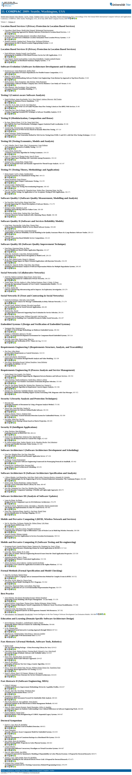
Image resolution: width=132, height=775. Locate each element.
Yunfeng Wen (26, 213)
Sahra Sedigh (15, 752)
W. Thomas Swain (23, 156)
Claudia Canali (9, 305)
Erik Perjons (22, 357)
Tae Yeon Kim (9, 202)
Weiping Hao (31, 385)
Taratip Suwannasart (23, 133)
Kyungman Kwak (10, 546)
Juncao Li (23, 334)
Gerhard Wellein (10, 603)
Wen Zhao (13, 523)
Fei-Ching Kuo (31, 105)
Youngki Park (9, 128)
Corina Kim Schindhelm (36, 59)
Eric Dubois (27, 374)
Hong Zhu (8, 254)
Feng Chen (8, 511)
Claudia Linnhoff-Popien (52, 59)
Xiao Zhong (35, 265)
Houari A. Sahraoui (28, 259)
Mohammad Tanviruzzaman (44, 30)
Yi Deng (55, 282)
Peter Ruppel (9, 59)
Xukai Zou (15, 419)
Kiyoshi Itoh (29, 614)
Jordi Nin (8, 277)
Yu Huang (20, 523)
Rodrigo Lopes (19, 316)
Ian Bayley (15, 254)
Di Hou (21, 265)
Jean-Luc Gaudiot (39, 634)
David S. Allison (10, 673)
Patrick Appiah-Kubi (51, 506)
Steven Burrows (10, 623)
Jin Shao (26, 248)
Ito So (33, 442)
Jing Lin (7, 752)
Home (3, 770)
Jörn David (8, 362)
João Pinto (30, 477)
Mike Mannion (9, 87)
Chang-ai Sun (9, 236)
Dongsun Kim (9, 465)
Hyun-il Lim (9, 437)
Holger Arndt (9, 483)
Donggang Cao (16, 488)
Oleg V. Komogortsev (30, 145)
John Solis (22, 300)
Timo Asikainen (31, 87)
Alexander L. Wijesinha (36, 506)
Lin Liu (47, 17)
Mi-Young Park (9, 529)
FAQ (27, 770)
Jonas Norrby (33, 702)
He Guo (28, 668)
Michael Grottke (10, 208)
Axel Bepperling (21, 477)
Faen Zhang (35, 213)
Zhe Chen (8, 351)
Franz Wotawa (21, 179)
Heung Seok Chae (29, 202)
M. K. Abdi (8, 259)
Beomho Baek (17, 657)
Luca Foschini (31, 53)
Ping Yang (36, 586)
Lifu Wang (45, 523)
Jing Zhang (14, 385)
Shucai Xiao (8, 408)
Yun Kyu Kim (18, 202)
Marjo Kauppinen (20, 82)
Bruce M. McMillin (21, 725)
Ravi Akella (8, 741)
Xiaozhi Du (8, 265)
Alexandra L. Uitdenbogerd (24, 623)
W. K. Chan (15, 105)
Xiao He (7, 691)
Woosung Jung (18, 128)
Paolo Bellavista (10, 53)
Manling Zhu (9, 311)
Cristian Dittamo (10, 746)
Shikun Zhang (36, 523)
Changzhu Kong (31, 190)
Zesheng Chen (26, 414)
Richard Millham (10, 712)
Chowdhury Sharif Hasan (13, 30)
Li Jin (6, 628)
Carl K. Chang (28, 17)
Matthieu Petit (19, 185)
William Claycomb (31, 316)
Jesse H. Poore (34, 156)
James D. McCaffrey (11, 662)
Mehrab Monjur (10, 36)
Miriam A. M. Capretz (36, 673)
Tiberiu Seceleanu (10, 563)
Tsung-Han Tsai (10, 110)
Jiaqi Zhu (8, 575)
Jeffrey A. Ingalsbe (45, 707)
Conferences (10, 770)
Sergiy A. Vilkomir (11, 156)
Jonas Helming (42, 362)
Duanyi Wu (17, 151)
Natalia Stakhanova (21, 380)
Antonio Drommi (20, 707)
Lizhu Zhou (25, 225)
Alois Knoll (52, 651)
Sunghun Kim (28, 174)
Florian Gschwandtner (20, 59)
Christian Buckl (32, 651)
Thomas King (31, 41)
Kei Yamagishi (19, 614)
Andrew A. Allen (25, 282)
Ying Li (18, 414)
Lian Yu (7, 190)
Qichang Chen (9, 162)
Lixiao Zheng (9, 151)
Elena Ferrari (28, 277)
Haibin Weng (17, 213)
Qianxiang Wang (51, 190)
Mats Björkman (20, 431)
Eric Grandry (18, 374)
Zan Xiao (24, 454)
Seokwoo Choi (27, 437)
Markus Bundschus (20, 483)
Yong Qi (15, 265)
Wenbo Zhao (41, 190)
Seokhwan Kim (19, 465)
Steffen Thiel (31, 71)
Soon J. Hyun (55, 546)
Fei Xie (29, 334)
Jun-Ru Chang (30, 110)
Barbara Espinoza (36, 282)
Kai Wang (8, 419)
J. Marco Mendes (10, 477)
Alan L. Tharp (22, 557)
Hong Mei (31, 454)
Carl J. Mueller (9, 145)
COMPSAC (14, 11)
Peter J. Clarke (47, 282)
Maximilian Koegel (18, 362)
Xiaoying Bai (17, 225)
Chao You (8, 454)
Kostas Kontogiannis (18, 460)
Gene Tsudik (30, 300)
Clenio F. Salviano (10, 685)
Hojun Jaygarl (9, 174)
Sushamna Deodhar (11, 557)
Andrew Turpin (38, 623)
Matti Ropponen (41, 82)
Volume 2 (12, 22)
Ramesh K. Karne (22, 506)
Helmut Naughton (31, 362)
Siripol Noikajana (10, 133)
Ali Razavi (8, 460)
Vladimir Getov (39, 17)
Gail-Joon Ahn (42, 316)
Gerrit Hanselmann (30, 231)
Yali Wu (16, 282)
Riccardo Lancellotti (33, 305)
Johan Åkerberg (10, 431)
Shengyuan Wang (18, 586)
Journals (17, 770)
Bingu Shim (8, 657)
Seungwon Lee (20, 328)
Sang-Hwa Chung (20, 529)
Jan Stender (8, 735)
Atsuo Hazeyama (39, 391)
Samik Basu (32, 380)
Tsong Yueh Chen (32, 122)
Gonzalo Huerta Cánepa (24, 546)
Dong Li (7, 76)
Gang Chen (14, 339)
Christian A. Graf (21, 208)
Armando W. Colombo (62, 477)
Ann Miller (23, 752)
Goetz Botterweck (20, 71)
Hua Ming (53, 17)
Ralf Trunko (57, 99)
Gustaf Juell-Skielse (11, 357)
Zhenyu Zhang (15, 122)
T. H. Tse (23, 105)
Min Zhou (8, 580)
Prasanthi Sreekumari (34, 529)
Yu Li (30, 99)
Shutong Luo (40, 385)
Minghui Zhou (16, 454)
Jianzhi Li (27, 511)
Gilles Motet (15, 351)
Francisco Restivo (49, 477)
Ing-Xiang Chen (21, 609)
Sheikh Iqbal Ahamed (7, 17)
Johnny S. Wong (41, 380)
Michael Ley (26, 772)
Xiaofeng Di (21, 190)
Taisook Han (37, 437)
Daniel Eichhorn (10, 99)
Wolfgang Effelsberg (42, 41)
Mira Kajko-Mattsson (11, 702)
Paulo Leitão (39, 477)
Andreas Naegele (32, 483)
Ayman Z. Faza (9, 757)
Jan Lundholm (23, 702)
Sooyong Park (29, 465)
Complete (46, 770)
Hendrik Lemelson (10, 41)
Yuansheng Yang (55, 668)
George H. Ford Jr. (10, 506)
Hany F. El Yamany (22, 673)
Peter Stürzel (37, 99)
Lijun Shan (22, 254)
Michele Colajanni (21, 305)
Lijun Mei (8, 105)
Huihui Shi (14, 288)
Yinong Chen (34, 225)
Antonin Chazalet (10, 534)
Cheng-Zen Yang (10, 609)
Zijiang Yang (28, 162)
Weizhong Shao (30, 691)
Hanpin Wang (22, 575)
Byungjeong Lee (29, 128)
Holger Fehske (51, 603)
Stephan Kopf (21, 41)
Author (52, 770)
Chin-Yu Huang (20, 110)
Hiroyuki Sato (9, 403)
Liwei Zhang (28, 586)
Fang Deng (8, 248)
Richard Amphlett (32, 254)
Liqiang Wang (18, 162)
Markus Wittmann (40, 603)
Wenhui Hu (27, 523)
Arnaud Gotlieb (9, 185)
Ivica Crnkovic (21, 563)
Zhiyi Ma (14, 691)
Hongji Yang (42, 511)
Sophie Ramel (9, 374)
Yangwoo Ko (36, 546)
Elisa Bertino (19, 17)
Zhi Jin (16, 311)
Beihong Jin (8, 213)
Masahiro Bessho (41, 442)
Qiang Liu (16, 696)
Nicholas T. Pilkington (12, 334)
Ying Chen (27, 265)
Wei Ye (7, 523)
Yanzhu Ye (26, 408)
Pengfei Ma (22, 385)
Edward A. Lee (43, 651)
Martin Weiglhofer (10, 179)
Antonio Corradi (21, 53)
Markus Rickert (22, 651)
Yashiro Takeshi (26, 442)
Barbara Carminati (17, 277)
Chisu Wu (38, 128)
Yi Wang (7, 288)
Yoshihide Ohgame (27, 391)
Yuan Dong (8, 586)
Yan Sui (21, 419)
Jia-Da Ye (30, 609)
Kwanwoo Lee (9, 71)
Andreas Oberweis (47, 99)
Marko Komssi (9, 82)
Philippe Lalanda (21, 534)
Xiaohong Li (9, 696)
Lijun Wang (8, 225)
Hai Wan (7, 339)
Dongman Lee (45, 546)
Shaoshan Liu (9, 634)
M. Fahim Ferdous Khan (12, 442)
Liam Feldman (43, 145)
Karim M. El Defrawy (11, 300)
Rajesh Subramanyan (64, 17)
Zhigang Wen (13, 628)
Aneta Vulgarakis (10, 730)
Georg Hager (20, 603)
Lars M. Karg (19, 231)
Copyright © (4, 772)
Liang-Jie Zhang (10, 500)
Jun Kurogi (17, 391)
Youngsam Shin (10, 328)
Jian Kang (34, 511)
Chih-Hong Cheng (10, 651)
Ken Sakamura (52, 442)
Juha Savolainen (20, 87)
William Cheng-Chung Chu (40, 668)
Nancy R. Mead (10, 707)
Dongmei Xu (9, 391)
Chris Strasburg (9, 380)
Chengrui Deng (19, 634)
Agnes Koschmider (22, 99)
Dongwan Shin (9, 316)
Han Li (7, 668)
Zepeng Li (48, 385)
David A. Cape (9, 725)
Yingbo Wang (9, 282)
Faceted (39, 770)
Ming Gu (30, 339)
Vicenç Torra (37, 277)
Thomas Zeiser (29, 603)
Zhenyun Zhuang (10, 414)
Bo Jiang (7, 122)
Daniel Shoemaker (32, 707)
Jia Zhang (19, 500)
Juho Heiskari (31, 82)
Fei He (14, 580)
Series (23, 770)
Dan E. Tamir (19, 145)
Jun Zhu (59, 190)
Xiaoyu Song (23, 339)
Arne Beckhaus (9, 231)
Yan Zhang (20, 691)
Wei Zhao (13, 190)
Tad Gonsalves (9, 614)
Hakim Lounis (17, 259)
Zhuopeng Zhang (17, 511)
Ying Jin (7, 385)
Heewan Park (17, 437)
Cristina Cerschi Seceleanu (35, 563)
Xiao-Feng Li (28, 634)
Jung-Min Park (18, 408)
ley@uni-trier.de (35, 772)
